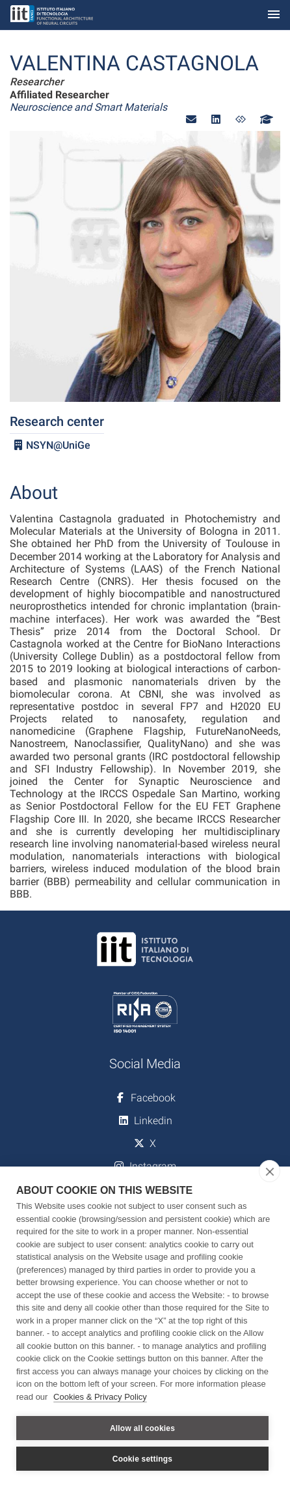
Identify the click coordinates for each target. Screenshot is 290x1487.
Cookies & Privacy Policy (100, 1397)
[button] (191, 119)
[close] (269, 1171)
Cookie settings (142, 1459)
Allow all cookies (142, 1428)
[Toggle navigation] (273, 15)
